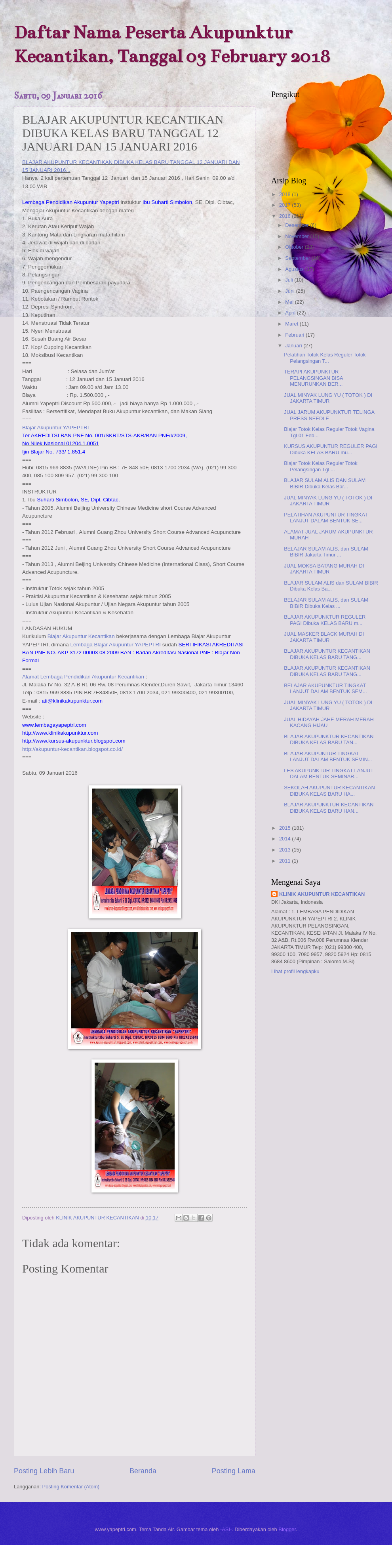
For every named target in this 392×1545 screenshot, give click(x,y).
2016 (285, 216)
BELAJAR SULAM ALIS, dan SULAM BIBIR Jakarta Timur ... (326, 552)
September (298, 258)
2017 (285, 205)
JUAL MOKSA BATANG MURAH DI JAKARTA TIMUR (324, 569)
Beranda (142, 1471)
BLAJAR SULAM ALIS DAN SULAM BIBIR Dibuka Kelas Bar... (324, 483)
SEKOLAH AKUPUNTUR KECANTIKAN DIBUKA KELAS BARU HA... (329, 790)
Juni (290, 291)
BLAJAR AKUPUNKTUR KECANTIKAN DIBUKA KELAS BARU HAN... (328, 807)
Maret (292, 324)
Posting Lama (233, 1471)
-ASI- (226, 1529)
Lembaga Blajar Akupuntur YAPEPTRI (115, 645)
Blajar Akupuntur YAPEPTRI (55, 428)
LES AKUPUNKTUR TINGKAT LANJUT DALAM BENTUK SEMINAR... (328, 773)
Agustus (295, 269)
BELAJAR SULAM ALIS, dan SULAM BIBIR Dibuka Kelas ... (326, 603)
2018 (285, 194)
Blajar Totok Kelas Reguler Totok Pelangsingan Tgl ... (321, 466)
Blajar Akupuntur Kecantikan (81, 636)
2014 (285, 839)
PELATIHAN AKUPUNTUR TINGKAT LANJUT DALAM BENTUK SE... (326, 518)
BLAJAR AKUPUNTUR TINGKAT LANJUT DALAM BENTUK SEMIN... (328, 756)
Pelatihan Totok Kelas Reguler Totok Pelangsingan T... (324, 358)
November (297, 236)
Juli (289, 280)
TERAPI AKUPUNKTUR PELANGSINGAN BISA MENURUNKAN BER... (313, 378)
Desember (297, 225)
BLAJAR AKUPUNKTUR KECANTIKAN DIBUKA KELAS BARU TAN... (328, 739)
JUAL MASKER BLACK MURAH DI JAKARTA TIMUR (324, 637)
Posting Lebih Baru (44, 1471)
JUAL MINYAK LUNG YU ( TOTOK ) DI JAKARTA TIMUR (328, 398)
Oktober (294, 247)
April (291, 313)
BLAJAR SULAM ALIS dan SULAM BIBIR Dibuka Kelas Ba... (331, 586)
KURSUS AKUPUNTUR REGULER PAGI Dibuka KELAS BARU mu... (330, 449)
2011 (285, 861)
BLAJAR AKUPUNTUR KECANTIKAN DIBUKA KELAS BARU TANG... (327, 654)
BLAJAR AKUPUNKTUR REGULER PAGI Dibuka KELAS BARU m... (324, 620)
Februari (295, 335)
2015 (285, 828)
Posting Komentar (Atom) (71, 1487)
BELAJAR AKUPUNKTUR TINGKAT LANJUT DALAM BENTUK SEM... (325, 688)
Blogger (287, 1529)
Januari (294, 346)
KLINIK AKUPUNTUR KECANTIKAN (322, 894)
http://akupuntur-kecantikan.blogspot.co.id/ (72, 749)
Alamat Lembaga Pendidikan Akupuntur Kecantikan (83, 677)
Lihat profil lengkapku (295, 971)
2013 (285, 850)
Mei (290, 302)
